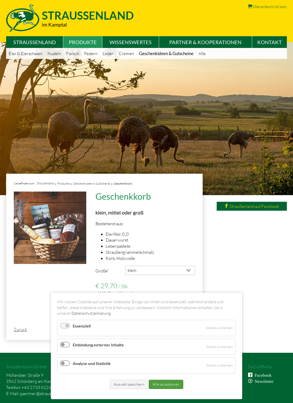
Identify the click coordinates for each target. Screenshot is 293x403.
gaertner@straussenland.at (44, 393)
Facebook (262, 375)
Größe (104, 270)
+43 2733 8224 (36, 387)
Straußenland (34, 42)
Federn (90, 53)
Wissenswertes (130, 42)
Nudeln (54, 53)
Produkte (83, 42)
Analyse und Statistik (92, 363)
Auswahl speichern (129, 384)
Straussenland (88, 15)
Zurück (20, 329)
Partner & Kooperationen (205, 42)
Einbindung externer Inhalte (98, 344)
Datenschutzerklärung (91, 313)
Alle (202, 53)
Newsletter (263, 381)
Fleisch (72, 53)
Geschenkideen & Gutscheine (166, 53)
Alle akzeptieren (166, 384)
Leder (108, 53)
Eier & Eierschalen (25, 53)
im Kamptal (54, 24)
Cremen (126, 53)
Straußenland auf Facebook (251, 206)
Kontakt (269, 42)
